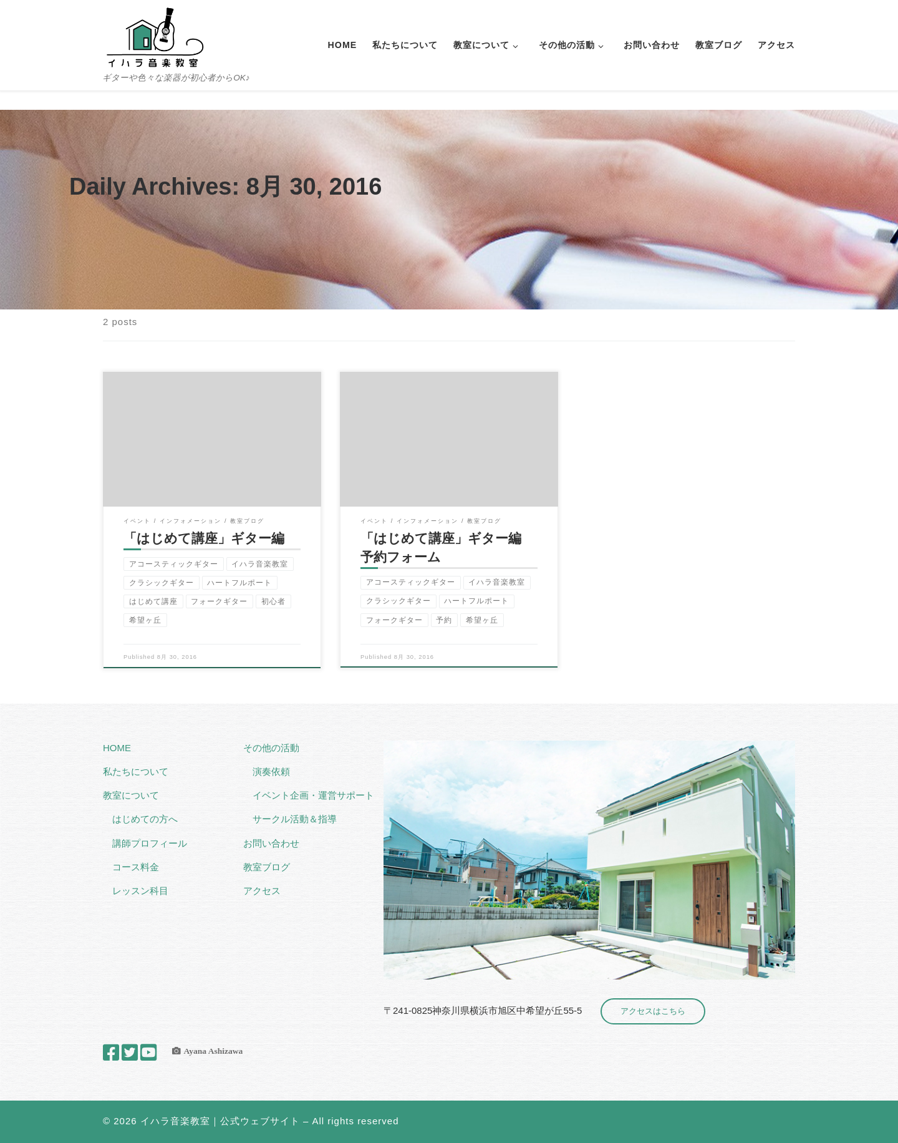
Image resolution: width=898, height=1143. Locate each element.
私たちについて (135, 771)
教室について (131, 795)
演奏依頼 (271, 771)
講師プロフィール (149, 843)
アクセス (262, 890)
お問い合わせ (271, 843)
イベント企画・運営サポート (313, 795)
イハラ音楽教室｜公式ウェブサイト (220, 1121)
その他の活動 (271, 747)
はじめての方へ (145, 819)
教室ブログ (266, 867)
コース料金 (135, 867)
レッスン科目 (140, 890)
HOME (117, 747)
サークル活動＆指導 (295, 819)
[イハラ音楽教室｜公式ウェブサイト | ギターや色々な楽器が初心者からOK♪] (154, 36)
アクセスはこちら (652, 1011)
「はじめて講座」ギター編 (203, 538)
